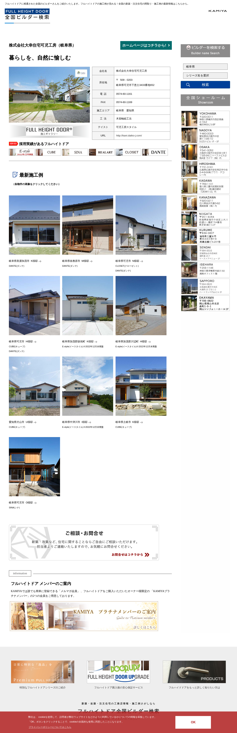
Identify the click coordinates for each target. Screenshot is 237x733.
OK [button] (193, 722)
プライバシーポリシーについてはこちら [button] (50, 727)
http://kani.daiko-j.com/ (129, 135)
